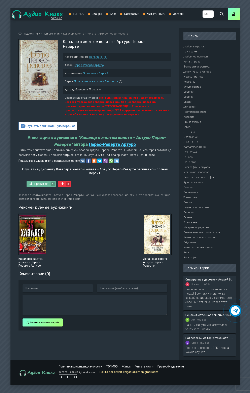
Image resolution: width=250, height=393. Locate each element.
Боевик (188, 96)
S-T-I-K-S (189, 131)
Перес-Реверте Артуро (89, 65)
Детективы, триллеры (197, 71)
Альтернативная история (199, 237)
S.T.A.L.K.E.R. (190, 141)
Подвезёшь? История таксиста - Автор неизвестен (209, 338)
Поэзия (187, 202)
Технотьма (190, 152)
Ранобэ (188, 157)
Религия (188, 212)
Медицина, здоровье (196, 172)
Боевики (188, 91)
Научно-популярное (196, 207)
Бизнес (187, 187)
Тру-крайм (190, 51)
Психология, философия (198, 177)
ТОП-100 (78, 14)
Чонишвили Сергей (95, 73)
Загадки (178, 14)
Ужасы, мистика (193, 76)
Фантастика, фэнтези (197, 66)
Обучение (189, 242)
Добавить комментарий (43, 322)
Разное (187, 217)
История (188, 116)
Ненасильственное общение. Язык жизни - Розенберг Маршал (209, 315)
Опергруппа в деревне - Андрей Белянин (209, 279)
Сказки (187, 101)
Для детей (189, 106)
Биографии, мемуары (196, 167)
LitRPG (187, 126)
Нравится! (42, 184)
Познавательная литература (201, 232)
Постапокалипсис (194, 111)
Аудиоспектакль (193, 182)
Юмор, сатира (192, 86)
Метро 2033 (191, 136)
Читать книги (156, 14)
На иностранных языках (198, 247)
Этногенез (190, 222)
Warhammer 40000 (195, 146)
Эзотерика (190, 197)
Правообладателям (170, 366)
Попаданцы (190, 192)
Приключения (98, 56)
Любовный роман (194, 46)
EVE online (190, 162)
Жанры (97, 14)
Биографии (131, 14)
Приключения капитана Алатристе (96, 81)
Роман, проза (191, 61)
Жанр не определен (196, 227)
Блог (113, 14)
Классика (189, 81)
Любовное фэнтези (195, 56)
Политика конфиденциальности (80, 366)
